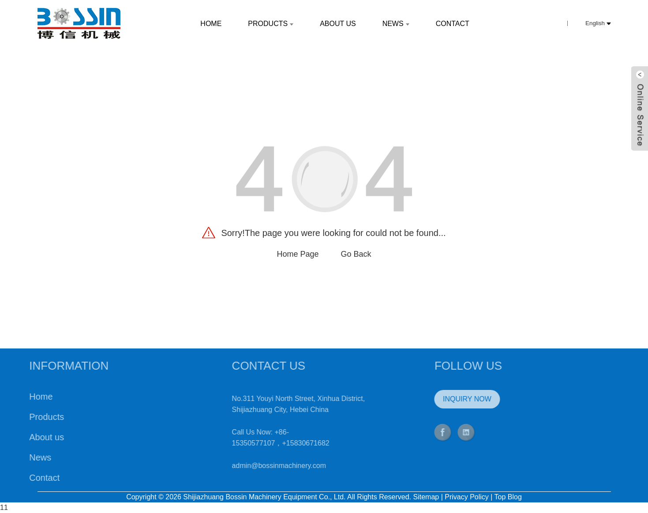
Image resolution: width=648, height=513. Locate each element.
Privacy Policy (467, 497)
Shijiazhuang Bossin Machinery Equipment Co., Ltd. (264, 497)
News (19, 457)
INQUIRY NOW (446, 399)
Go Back (356, 254)
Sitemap (426, 497)
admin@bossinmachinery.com (258, 465)
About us (25, 437)
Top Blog (508, 497)
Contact (23, 478)
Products (25, 417)
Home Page (297, 254)
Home (20, 396)
